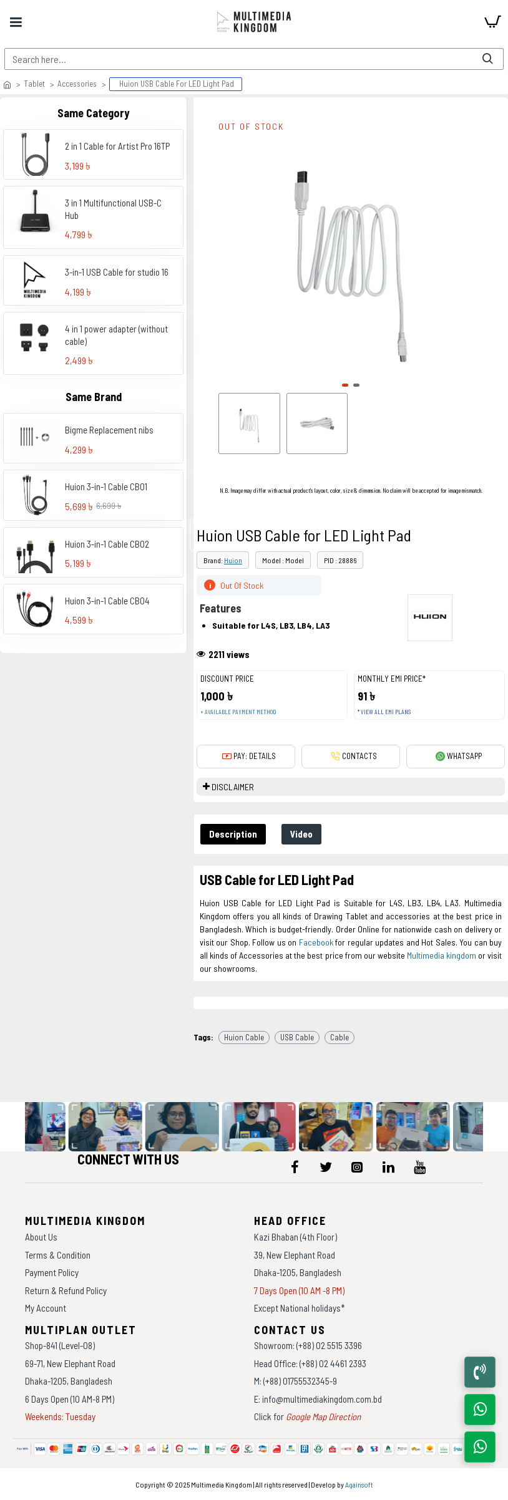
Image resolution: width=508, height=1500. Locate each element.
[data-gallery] (108, 1126)
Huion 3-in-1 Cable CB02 (107, 543)
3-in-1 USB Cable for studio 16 (117, 272)
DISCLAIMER (233, 786)
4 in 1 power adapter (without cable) (116, 335)
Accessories (77, 84)
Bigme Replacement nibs (109, 429)
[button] (345, 385)
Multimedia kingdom (441, 955)
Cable (339, 1037)
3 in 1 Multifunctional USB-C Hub (113, 209)
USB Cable (297, 1037)
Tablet (34, 84)
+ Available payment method (238, 712)
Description (233, 834)
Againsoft (359, 1484)
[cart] (492, 22)
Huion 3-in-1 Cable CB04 (107, 600)
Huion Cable (244, 1037)
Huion (233, 560)
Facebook (316, 942)
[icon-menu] (294, 1166)
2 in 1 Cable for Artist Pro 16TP (117, 146)
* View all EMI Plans (384, 712)
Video (301, 834)
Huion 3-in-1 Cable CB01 (106, 486)
